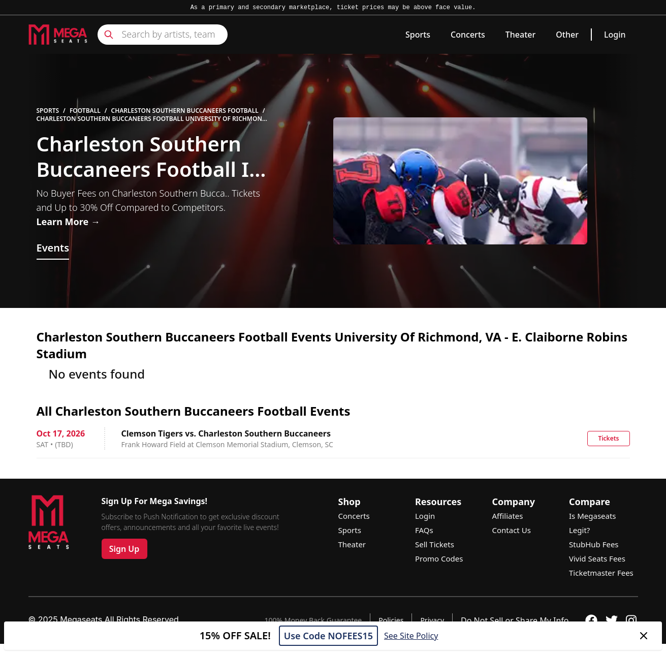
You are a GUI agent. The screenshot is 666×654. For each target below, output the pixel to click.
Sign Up (124, 548)
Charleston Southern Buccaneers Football (185, 111)
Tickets (608, 438)
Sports (417, 34)
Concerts (468, 34)
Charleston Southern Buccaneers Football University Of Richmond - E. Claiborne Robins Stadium (152, 119)
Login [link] (615, 34)
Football (85, 111)
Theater (520, 34)
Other (567, 34)
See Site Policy (411, 635)
